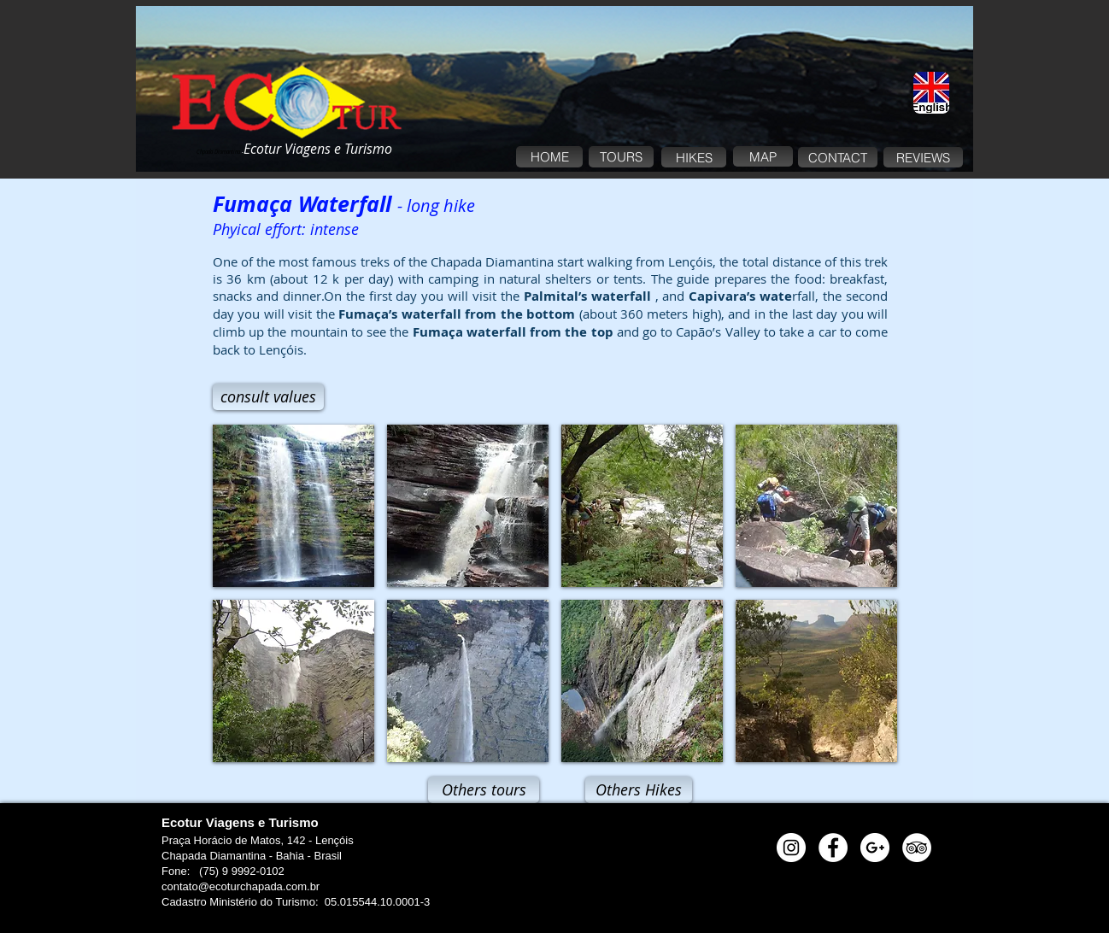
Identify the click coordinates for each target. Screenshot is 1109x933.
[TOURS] (621, 156)
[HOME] (549, 156)
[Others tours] (483, 790)
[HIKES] (693, 157)
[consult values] (268, 397)
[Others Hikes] (638, 790)
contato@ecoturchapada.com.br (240, 886)
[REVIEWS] (923, 157)
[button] (293, 506)
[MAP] (763, 156)
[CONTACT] (837, 157)
